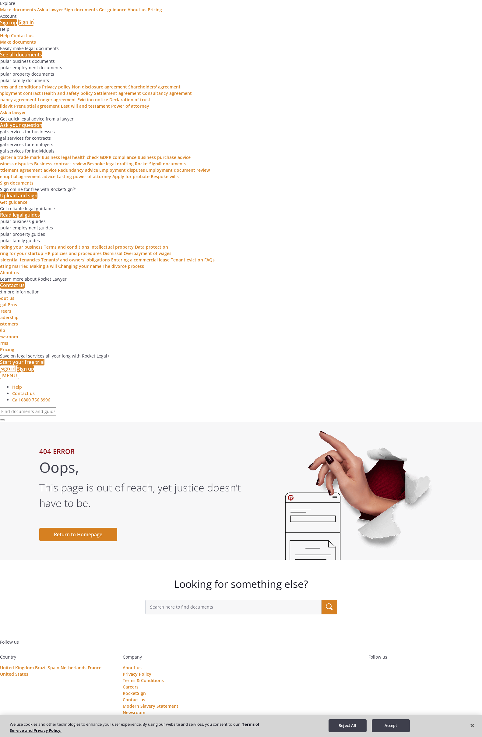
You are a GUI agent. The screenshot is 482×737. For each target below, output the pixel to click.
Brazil (41, 667)
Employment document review (178, 170)
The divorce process (123, 266)
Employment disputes (122, 170)
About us (138, 10)
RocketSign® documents (160, 164)
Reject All (347, 725)
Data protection (151, 247)
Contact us (22, 35)
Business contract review (60, 164)
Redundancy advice (78, 170)
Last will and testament (85, 106)
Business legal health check (70, 157)
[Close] (472, 725)
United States (14, 674)
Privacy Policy (137, 674)
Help (5, 35)
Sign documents (81, 10)
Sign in (26, 22)
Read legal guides (20, 214)
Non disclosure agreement (99, 87)
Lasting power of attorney (84, 176)
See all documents (21, 54)
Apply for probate (131, 176)
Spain (53, 667)
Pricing (155, 10)
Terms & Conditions (143, 680)
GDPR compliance (118, 157)
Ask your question (21, 125)
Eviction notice (92, 99)
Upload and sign (18, 195)
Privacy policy (56, 87)
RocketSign (134, 693)
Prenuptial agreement (37, 106)
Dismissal (112, 253)
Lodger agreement (57, 99)
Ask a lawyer (50, 10)
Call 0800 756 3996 (31, 400)
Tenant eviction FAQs (193, 260)
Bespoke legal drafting (110, 164)
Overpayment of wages (147, 253)
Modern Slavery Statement (150, 706)
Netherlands (73, 667)
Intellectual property (112, 247)
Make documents (18, 10)
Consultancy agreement (167, 93)
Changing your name (79, 266)
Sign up (8, 22)
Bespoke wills (165, 176)
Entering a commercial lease (140, 260)
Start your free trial (22, 362)
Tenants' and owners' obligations (75, 260)
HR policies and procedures (73, 253)
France (94, 667)
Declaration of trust (129, 99)
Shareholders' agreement (154, 87)
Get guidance (113, 10)
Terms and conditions (66, 247)
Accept (391, 725)
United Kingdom (17, 667)
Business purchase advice (164, 157)
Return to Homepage (78, 534)
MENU (9, 375)
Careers (131, 687)
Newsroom (134, 712)
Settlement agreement (117, 93)
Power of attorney (130, 106)
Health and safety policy (67, 93)
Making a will (43, 266)
